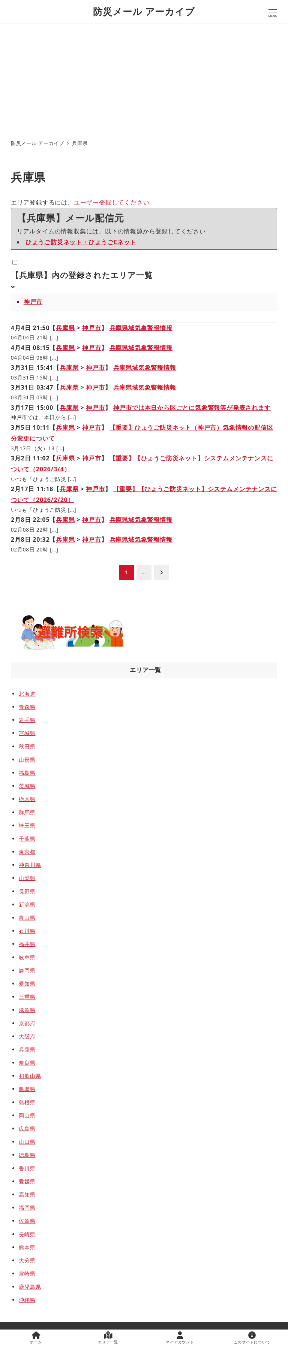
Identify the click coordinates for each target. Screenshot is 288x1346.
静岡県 (27, 970)
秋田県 (27, 746)
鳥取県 (27, 1088)
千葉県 (27, 838)
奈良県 (27, 1062)
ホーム (36, 1338)
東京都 (27, 851)
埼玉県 (27, 825)
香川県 (27, 1168)
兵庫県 (65, 328)
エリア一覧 (108, 1338)
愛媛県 (27, 1181)
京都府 (27, 1023)
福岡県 (27, 1207)
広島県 (27, 1128)
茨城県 (27, 785)
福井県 (27, 943)
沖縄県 (27, 1299)
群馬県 (27, 812)
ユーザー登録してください (112, 202)
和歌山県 (30, 1075)
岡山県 (27, 1115)
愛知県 (27, 983)
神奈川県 (30, 864)
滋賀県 (27, 1009)
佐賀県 (27, 1220)
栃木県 (27, 798)
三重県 (27, 996)
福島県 (27, 772)
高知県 (27, 1194)
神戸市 (33, 301)
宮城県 (27, 732)
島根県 (27, 1102)
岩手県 (27, 719)
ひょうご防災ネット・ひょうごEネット (81, 242)
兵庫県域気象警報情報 (141, 328)
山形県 (27, 759)
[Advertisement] (144, 79)
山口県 (27, 1141)
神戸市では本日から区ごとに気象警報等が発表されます (192, 407)
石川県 (27, 930)
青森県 (27, 706)
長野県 (27, 891)
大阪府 (27, 1036)
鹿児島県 (30, 1286)
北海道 (27, 693)
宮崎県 (27, 1273)
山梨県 (27, 877)
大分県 (27, 1260)
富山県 (27, 917)
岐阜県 (27, 957)
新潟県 (27, 904)
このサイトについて (252, 1338)
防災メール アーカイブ (144, 11)
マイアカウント (180, 1338)
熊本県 (27, 1247)
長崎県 (27, 1234)
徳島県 (27, 1154)
